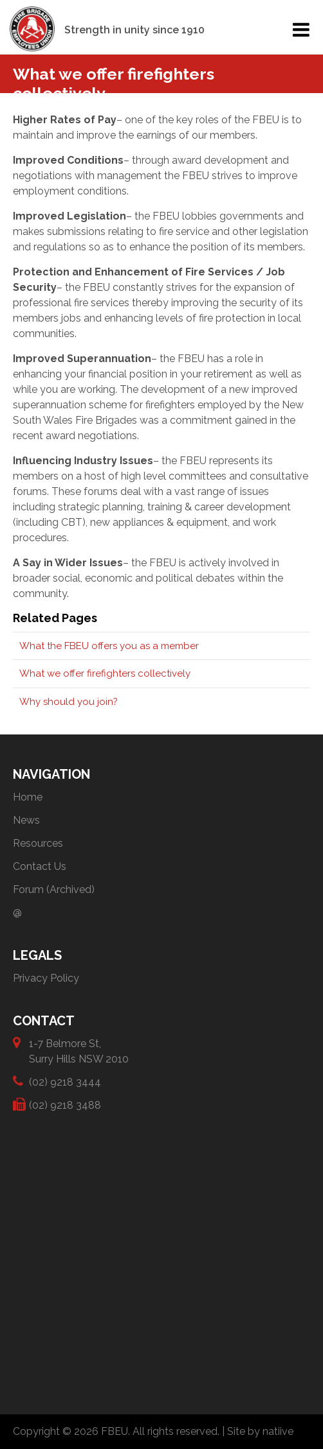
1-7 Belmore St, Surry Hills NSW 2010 (79, 1050)
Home (27, 797)
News (26, 820)
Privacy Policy (46, 978)
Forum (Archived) (54, 889)
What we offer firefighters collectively (104, 673)
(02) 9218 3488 (65, 1104)
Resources (38, 843)
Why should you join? (68, 701)
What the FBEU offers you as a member (109, 646)
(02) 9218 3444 (65, 1081)
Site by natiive (260, 1431)
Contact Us (39, 866)
